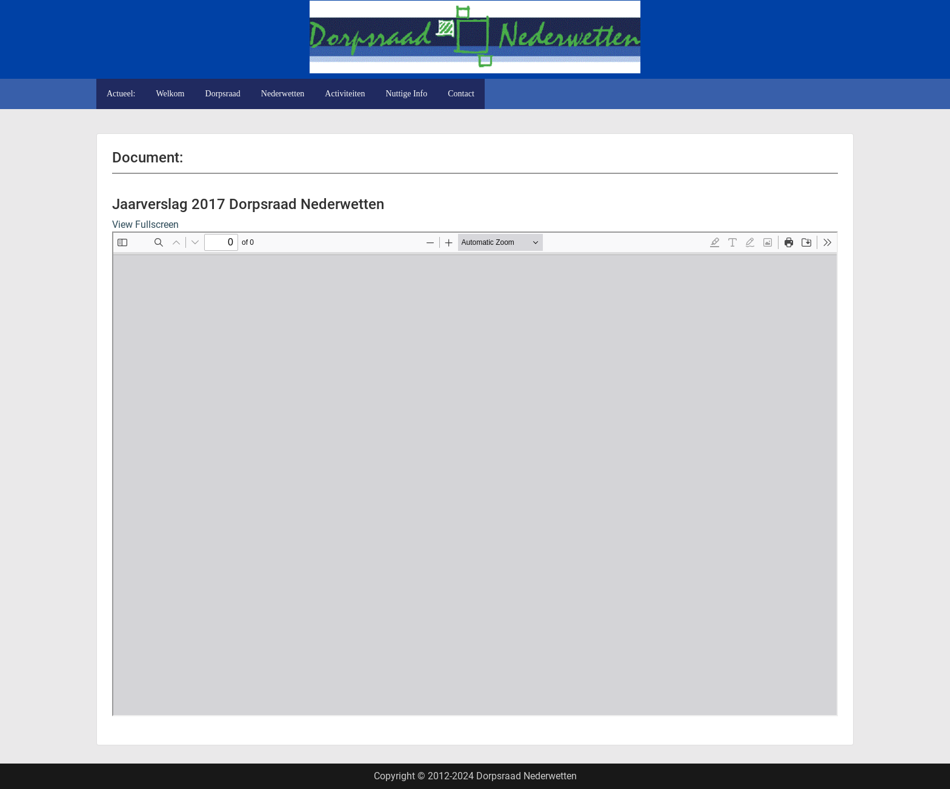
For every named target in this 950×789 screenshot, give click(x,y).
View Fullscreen (145, 224)
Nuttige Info (406, 93)
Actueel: (121, 93)
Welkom (170, 93)
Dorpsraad (223, 93)
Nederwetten (283, 93)
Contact (461, 93)
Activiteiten (345, 93)
